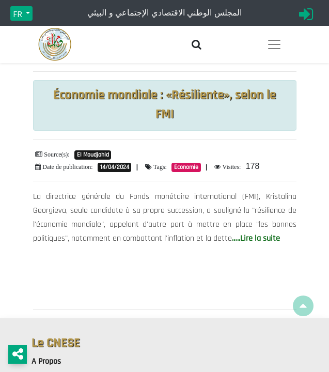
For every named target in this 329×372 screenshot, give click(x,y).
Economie (186, 167)
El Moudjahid (93, 155)
